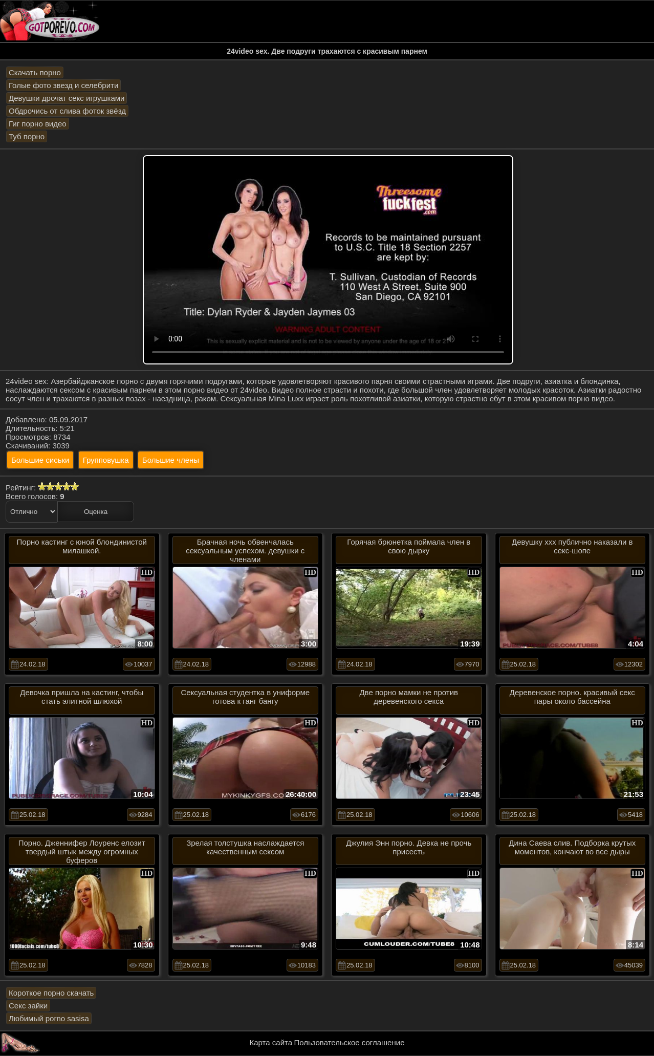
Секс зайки (28, 1005)
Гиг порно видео (38, 123)
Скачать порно (35, 72)
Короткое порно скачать (51, 992)
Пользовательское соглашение (349, 1042)
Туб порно (27, 136)
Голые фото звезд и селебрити (63, 85)
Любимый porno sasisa (49, 1018)
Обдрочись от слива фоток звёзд (67, 110)
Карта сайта (271, 1042)
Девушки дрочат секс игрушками (66, 98)
